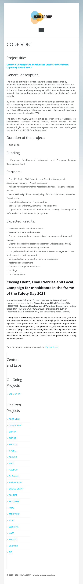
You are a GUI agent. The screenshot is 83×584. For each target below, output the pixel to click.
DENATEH (13, 546)
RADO (11, 508)
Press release (51, 347)
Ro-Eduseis (14, 476)
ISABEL (12, 451)
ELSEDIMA (13, 527)
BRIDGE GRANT (16, 489)
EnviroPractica (15, 482)
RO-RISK (13, 457)
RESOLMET (14, 501)
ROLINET (13, 495)
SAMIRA (12, 438)
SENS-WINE (14, 514)
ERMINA (12, 432)
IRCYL (11, 520)
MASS (11, 533)
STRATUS (13, 444)
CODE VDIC (14, 419)
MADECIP (13, 470)
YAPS (11, 463)
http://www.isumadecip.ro (44, 575)
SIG (10, 552)
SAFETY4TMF (15, 394)
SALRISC (13, 539)
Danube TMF (15, 425)
